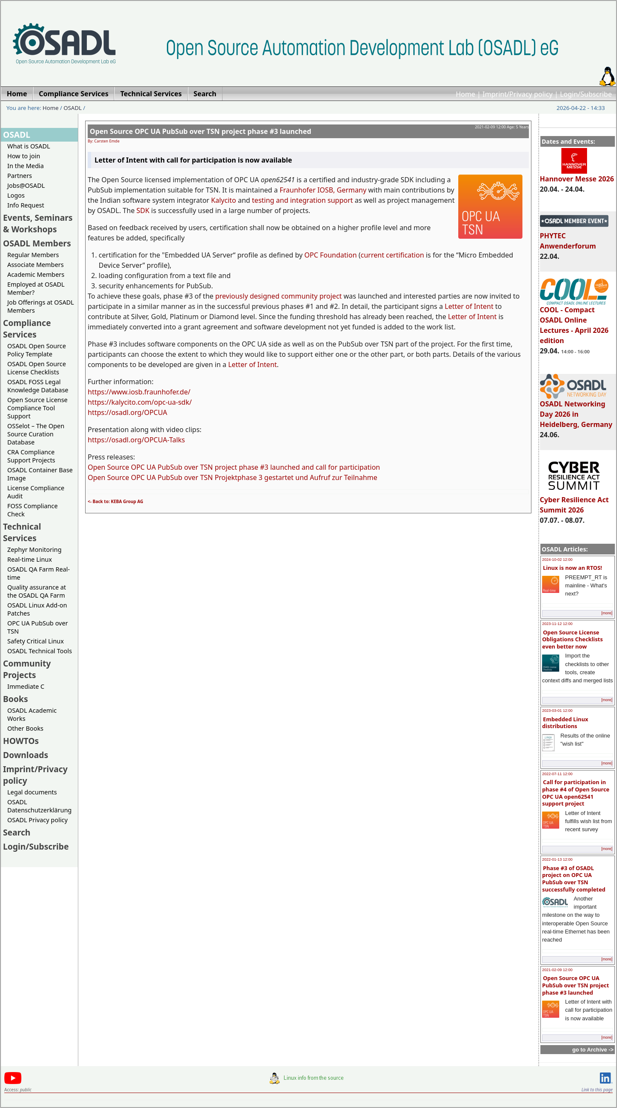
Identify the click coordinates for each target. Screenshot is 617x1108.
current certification (392, 255)
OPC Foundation (330, 255)
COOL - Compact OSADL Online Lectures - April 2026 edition (574, 321)
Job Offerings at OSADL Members (40, 306)
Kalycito (223, 200)
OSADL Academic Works (31, 714)
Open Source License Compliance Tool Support (37, 408)
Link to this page (597, 1090)
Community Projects (27, 669)
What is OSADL (28, 146)
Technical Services (22, 532)
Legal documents (32, 792)
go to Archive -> (593, 1049)
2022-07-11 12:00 (557, 774)
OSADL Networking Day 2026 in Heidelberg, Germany (576, 410)
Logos (16, 195)
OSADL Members (37, 243)
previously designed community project (278, 296)
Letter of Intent (469, 306)
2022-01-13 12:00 (557, 859)
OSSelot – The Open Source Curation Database (35, 434)
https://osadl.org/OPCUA (127, 412)
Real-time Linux (29, 559)
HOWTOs (21, 741)
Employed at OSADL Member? (36, 288)
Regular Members (33, 255)
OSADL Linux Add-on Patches (37, 609)
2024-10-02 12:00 (557, 559)
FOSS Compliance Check (32, 510)
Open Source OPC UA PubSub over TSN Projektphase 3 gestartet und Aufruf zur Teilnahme (232, 477)
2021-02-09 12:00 (557, 970)
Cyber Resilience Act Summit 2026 (574, 501)
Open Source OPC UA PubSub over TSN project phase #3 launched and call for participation (234, 467)
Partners (19, 176)
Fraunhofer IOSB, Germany (322, 190)
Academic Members (35, 274)
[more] (606, 613)
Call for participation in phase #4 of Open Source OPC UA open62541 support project (575, 792)
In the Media (25, 166)
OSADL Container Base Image (40, 474)
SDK (142, 210)
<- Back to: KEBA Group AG (115, 501)
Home (465, 94)
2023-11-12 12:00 (557, 624)
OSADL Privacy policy (37, 820)
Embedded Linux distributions (565, 722)
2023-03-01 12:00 (557, 710)
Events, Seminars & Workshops (38, 223)
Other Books (25, 728)
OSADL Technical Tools (39, 651)
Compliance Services (27, 328)
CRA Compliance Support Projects (31, 456)
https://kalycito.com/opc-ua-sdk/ (140, 402)
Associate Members (35, 265)
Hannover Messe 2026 (577, 175)
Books (15, 699)
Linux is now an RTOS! (572, 568)
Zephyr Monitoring (34, 549)
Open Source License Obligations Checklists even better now (572, 639)
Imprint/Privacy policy (518, 94)
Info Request (25, 205)
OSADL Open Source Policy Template (36, 350)
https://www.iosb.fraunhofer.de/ (139, 392)
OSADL (73, 108)
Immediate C (25, 686)
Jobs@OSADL (26, 185)
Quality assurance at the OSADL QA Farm (36, 591)
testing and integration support (302, 200)
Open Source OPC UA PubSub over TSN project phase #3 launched (575, 985)
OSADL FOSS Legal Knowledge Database (37, 386)
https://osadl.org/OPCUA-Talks (136, 439)
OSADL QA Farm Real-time (38, 573)
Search (16, 832)
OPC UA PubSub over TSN (37, 627)
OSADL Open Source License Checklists (36, 368)
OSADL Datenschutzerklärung (39, 806)
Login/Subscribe (586, 94)
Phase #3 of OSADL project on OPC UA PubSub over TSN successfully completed (573, 878)
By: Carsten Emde (103, 141)
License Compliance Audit (35, 492)
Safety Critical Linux (35, 641)
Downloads (25, 755)
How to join (23, 156)
